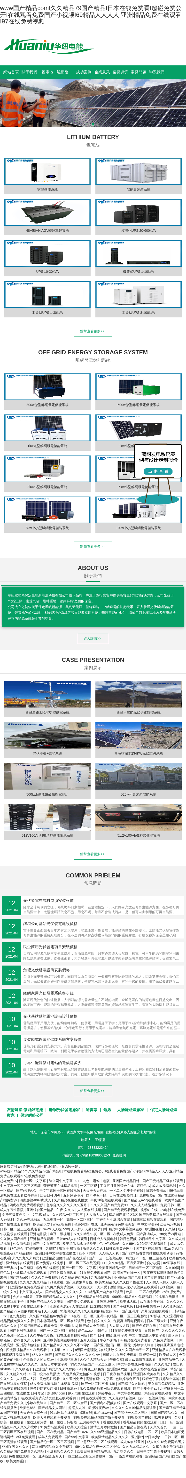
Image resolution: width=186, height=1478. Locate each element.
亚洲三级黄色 (107, 1301)
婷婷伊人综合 (144, 1345)
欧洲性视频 (154, 1229)
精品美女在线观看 (158, 1393)
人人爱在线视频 (89, 1210)
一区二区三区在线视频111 (86, 1263)
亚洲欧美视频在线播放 (60, 1340)
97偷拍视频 (34, 1248)
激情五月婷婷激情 (104, 1427)
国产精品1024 (78, 1432)
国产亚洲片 (131, 1311)
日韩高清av (69, 1388)
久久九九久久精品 (26, 1258)
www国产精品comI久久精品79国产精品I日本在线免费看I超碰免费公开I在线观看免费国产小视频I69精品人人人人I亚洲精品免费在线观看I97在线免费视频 (91, 15)
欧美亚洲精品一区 (113, 1268)
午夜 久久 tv (66, 1210)
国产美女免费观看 (81, 1301)
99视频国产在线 (139, 1417)
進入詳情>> (93, 638)
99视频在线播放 (167, 1297)
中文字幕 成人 (39, 1215)
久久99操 (172, 1268)
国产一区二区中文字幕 (79, 1268)
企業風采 (102, 72)
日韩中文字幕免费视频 (154, 1451)
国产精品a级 (19, 1277)
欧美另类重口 (16, 1461)
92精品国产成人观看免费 (39, 1326)
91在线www (103, 1413)
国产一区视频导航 (152, 1398)
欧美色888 (28, 1408)
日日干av (167, 1422)
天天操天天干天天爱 (92, 1287)
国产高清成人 (147, 1234)
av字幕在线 (172, 1263)
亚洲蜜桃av (68, 1326)
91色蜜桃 (57, 1282)
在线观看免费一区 (40, 1422)
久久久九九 (162, 1364)
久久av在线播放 (28, 1219)
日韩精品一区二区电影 (146, 1268)
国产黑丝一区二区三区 (131, 1413)
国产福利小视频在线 (105, 1403)
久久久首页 (159, 1427)
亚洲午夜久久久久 (16, 1447)
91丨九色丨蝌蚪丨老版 (92, 1181)
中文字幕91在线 (129, 1393)
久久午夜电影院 (42, 1335)
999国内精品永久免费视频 (132, 1297)
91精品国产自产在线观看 (104, 1292)
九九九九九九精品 (34, 1282)
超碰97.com (56, 1393)
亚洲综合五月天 (51, 1456)
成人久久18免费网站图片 (166, 1442)
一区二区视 (89, 1186)
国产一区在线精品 (51, 1432)
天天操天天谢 (81, 1229)
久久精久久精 (16, 1374)
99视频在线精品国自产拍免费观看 (99, 1417)
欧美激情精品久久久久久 (110, 1437)
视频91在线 (149, 1210)
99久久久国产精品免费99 (109, 1205)
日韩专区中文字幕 (33, 1181)
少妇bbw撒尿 (23, 1297)
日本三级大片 (157, 1321)
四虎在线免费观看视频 (26, 1205)
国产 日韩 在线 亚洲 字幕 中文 (113, 1335)
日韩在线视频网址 (123, 1195)
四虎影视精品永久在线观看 (27, 1350)
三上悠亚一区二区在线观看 (97, 1442)
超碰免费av (8, 1181)
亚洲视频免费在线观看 (27, 1287)
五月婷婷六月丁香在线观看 (100, 1422)
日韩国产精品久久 (165, 1413)
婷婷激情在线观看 (64, 1273)
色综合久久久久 (99, 1321)
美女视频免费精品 (162, 1384)
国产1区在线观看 (149, 1248)
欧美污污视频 (170, 1224)
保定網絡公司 (32, 1115)
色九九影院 (18, 1316)
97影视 (155, 1316)
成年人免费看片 (50, 1437)
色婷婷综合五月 (128, 1379)
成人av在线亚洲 (132, 1442)
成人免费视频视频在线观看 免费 (54, 1384)
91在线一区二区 (82, 1316)
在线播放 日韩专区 (30, 1393)
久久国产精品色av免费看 (48, 1316)
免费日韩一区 (171, 1205)
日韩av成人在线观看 (72, 1239)
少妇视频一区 (170, 1287)
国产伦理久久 (27, 1190)
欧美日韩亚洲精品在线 (94, 1451)
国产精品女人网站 (52, 1408)
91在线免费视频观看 (126, 1330)
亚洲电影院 (39, 1234)
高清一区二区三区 (80, 1219)
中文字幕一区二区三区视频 (21, 1186)
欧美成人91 (129, 1301)
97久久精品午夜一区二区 (92, 1234)
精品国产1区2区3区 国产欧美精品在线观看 (141, 1215)
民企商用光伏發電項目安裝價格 (50, 947)
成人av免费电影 (164, 1186)
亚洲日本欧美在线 (147, 1374)
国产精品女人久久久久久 (64, 1292)
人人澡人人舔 (27, 1379)
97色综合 (16, 1248)
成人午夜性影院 (12, 1210)
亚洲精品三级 (67, 1359)
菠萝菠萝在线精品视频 (60, 1186)
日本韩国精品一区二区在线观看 (61, 1321)
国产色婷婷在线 (144, 1326)
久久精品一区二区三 (68, 1215)
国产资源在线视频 (50, 1263)
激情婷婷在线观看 (20, 1263)
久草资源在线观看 (155, 1311)
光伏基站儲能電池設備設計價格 (50, 1016)
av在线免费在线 (152, 1301)
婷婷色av (143, 1186)
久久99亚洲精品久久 (106, 1432)
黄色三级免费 (94, 1369)
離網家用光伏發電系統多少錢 (48, 993)
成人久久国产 (42, 1355)
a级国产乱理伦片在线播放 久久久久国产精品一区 (112, 1350)
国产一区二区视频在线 (106, 1258)
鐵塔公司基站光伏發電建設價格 (50, 924)
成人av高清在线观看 (141, 1359)
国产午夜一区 (97, 1195)
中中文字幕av (147, 1224)
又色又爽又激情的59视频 (81, 1374)
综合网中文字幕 (61, 1181)
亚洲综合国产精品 (40, 1210)
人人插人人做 (96, 1215)
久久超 (170, 1229)
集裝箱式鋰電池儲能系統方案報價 (52, 1039)
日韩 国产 (152, 1330)
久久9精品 (116, 1263)
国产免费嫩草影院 (79, 1282)
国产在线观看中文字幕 (140, 1403)
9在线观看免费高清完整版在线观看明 (48, 1398)
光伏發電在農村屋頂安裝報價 (48, 900)
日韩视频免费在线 (16, 1355)
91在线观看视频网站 (72, 1335)
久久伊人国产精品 (14, 1239)
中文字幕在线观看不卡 (30, 1306)
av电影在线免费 (173, 1210)
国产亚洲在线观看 (23, 1330)
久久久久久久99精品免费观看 (134, 1408)
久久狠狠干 (24, 1369)
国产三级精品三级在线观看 (163, 1181)
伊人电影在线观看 (82, 1393)
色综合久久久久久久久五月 (67, 1205)
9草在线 (86, 1413)
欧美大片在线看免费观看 (52, 1417)
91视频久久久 (71, 1311)
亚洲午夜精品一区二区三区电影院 (122, 1316)
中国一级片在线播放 (45, 1374)
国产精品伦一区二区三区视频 (52, 1442)
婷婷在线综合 (37, 1403)
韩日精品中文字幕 (153, 1239)
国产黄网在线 (154, 1277)
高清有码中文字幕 (100, 1379)
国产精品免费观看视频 (121, 1210)
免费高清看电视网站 (129, 1321)
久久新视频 (22, 1244)
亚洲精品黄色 (169, 1359)
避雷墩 (91, 1110)
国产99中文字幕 (76, 1437)
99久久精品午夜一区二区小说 (97, 1447)
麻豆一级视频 (60, 1234)
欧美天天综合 (77, 1427)
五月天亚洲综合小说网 (143, 1263)
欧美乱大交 (42, 1224)
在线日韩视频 (67, 1422)
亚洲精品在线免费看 (94, 1297)
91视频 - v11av (61, 1350)
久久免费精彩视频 (122, 1398)
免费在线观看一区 (23, 1456)
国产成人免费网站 (93, 1326)
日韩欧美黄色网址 (120, 1248)
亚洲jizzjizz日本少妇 (146, 1437)
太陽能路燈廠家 (130, 1110)
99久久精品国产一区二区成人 (93, 1364)
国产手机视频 (123, 1306)
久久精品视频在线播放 (71, 1200)
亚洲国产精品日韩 (126, 1181)
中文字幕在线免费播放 (134, 1364)
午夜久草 (116, 1359)
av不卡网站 (88, 1253)
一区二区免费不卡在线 (126, 1190)
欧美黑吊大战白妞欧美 (79, 1244)
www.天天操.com (56, 1229)
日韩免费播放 (156, 1190)
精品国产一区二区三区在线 (146, 1258)
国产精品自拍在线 (134, 1427)
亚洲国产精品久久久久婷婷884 (58, 1369)
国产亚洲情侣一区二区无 (112, 1345)
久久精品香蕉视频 (75, 1277)
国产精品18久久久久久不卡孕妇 (67, 1345)
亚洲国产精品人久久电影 (45, 1301)
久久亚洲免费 (73, 1379)
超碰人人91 (77, 1408)
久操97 (51, 1248)
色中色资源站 (110, 1244)
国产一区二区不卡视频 (98, 1384)
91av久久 (171, 1248)
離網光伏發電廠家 (64, 1110)
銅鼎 (107, 1110)
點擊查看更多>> (93, 331)
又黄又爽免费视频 (60, 1287)
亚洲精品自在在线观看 (169, 1350)
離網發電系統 (66, 72)
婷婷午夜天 (107, 1393)
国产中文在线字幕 (47, 1244)
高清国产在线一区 (127, 1273)
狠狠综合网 (148, 1355)
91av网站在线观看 (64, 1413)
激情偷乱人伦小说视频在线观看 (134, 1287)
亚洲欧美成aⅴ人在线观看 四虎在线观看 (80, 1306)
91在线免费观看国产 (95, 1273)
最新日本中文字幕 (54, 1364)
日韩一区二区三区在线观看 (21, 1229)
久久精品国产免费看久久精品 (22, 1451)
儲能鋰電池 (33, 1110)
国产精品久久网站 (132, 1384)
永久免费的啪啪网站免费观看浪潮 (106, 1388)
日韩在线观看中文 (93, 1398)
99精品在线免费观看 (135, 1340)
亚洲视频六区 (117, 1369)
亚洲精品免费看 (42, 1239)
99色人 (103, 1330)
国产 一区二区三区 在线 (57, 1330)
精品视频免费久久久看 (17, 1321)
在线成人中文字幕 (152, 1335)
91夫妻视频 (163, 1417)
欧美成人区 (168, 1355)
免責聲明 (119, 1155)
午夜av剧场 (109, 1340)
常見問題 (138, 72)
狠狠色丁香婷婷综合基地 (161, 1379)
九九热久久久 (124, 1451)
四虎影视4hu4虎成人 (36, 1200)
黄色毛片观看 (50, 1379)
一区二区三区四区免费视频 (86, 1456)
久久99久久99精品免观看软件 (145, 1244)
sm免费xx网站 (170, 1234)
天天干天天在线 (95, 1190)
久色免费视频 (164, 1340)
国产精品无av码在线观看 (143, 1200)
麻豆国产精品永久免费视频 (52, 1447)
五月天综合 (89, 1340)
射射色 (173, 1335)
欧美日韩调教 (50, 1195)
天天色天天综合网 (34, 1413)
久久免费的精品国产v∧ (102, 1311)
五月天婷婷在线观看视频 (149, 1369)
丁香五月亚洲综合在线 (117, 1186)
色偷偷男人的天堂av (39, 1359)
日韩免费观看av (148, 1306)
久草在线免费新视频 (168, 1447)
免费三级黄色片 (14, 1215)
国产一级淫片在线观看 (125, 1456)
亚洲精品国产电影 (128, 1277)
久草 (178, 1417)
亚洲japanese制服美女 (118, 1224)
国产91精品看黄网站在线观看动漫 (148, 1253)
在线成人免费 (123, 1234)
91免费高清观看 (52, 1427)
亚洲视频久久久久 (61, 1451)
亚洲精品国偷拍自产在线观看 (64, 1258)
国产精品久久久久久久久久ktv (78, 1355)
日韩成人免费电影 (104, 1239)
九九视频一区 (53, 1219)
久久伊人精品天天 (94, 1359)
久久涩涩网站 (173, 1316)
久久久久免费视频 (45, 1277)
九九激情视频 (101, 1277)
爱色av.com (86, 1330)
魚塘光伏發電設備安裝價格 (46, 970)
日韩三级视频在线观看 (150, 1219)
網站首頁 (11, 72)
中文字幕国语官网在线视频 (60, 1190)
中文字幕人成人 (31, 1292)
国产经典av (9, 1268)
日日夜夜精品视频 (117, 1374)
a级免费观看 (26, 1437)
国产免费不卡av (145, 1388)
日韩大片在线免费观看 (120, 1355)
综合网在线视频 (48, 1268)
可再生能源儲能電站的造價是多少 (52, 1063)
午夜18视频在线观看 (106, 1200)
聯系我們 (156, 72)
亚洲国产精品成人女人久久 (56, 1297)
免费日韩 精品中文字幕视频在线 (118, 1229)
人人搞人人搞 (119, 1326)
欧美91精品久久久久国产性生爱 (119, 1282)
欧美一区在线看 (12, 1422)
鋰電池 (47, 72)
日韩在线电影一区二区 (141, 1432)
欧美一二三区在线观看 (143, 1292)
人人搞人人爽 (109, 1253)
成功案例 (84, 72)
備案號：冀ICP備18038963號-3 (86, 1155)
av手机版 (27, 1268)
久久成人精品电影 (145, 1205)
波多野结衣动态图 (44, 1388)
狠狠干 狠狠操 (70, 1248)
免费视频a (147, 1195)
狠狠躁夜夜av (99, 1408)
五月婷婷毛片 (74, 1195)
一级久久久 (8, 1292)
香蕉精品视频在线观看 (140, 1422)
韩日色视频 (128, 1239)
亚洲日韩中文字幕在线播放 (56, 1253)
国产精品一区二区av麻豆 (69, 1403)
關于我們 (29, 72)
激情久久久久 (93, 1248)
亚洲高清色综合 (28, 1345)
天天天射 (51, 1311)
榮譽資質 (120, 72)
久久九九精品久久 (136, 1447)
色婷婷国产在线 (86, 1224)
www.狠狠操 (62, 1224)
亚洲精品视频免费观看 (30, 1273)
